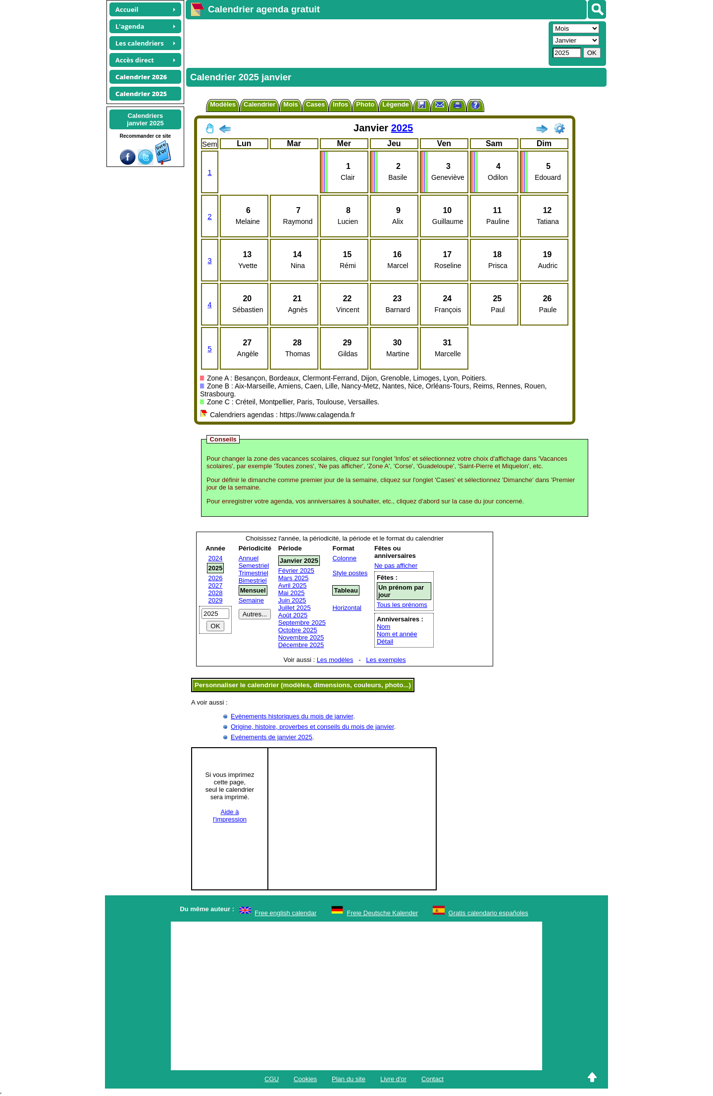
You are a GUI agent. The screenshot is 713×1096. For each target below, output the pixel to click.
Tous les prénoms (402, 604)
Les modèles (335, 659)
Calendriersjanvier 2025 (145, 119)
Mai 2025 (291, 593)
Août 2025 (292, 615)
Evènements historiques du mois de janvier (292, 716)
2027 (215, 585)
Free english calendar (285, 913)
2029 (215, 600)
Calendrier (259, 104)
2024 (215, 558)
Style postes (349, 573)
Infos (340, 104)
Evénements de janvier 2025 (271, 737)
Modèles (223, 104)
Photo (365, 104)
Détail (385, 641)
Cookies (305, 1079)
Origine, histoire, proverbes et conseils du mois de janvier (312, 726)
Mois (290, 104)
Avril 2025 (292, 585)
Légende (395, 104)
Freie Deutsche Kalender (382, 913)
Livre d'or (393, 1079)
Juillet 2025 (294, 607)
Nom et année (397, 634)
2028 (215, 593)
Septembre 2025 (302, 622)
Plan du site (348, 1079)
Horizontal (346, 607)
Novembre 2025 (301, 637)
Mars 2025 (293, 578)
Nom (383, 626)
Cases (315, 104)
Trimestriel (253, 573)
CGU (271, 1079)
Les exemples (386, 659)
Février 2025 (296, 570)
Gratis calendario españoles (488, 913)
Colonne (344, 558)
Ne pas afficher (395, 565)
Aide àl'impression (230, 815)
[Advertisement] (366, 42)
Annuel (248, 558)
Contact (432, 1079)
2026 (215, 578)
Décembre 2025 (301, 645)
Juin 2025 (292, 600)
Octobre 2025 (297, 630)
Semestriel (254, 565)
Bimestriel (253, 580)
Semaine (251, 600)
